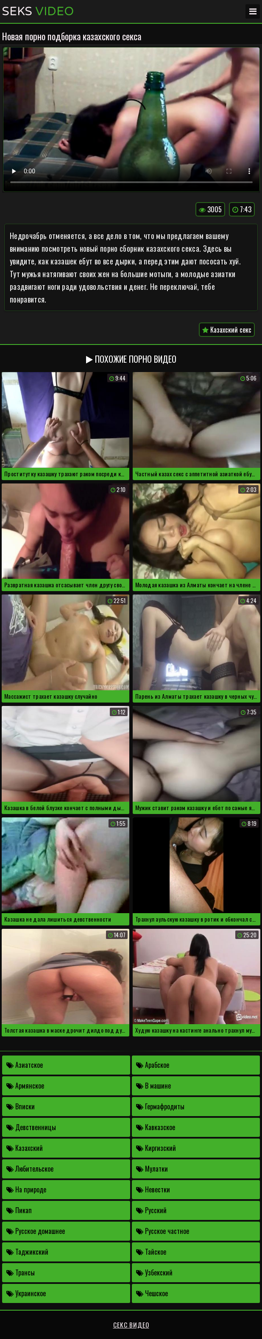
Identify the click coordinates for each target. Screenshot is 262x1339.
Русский (151, 1210)
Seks (38, 11)
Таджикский (27, 1252)
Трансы (20, 1272)
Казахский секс (226, 330)
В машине (153, 1086)
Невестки (153, 1189)
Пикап (19, 1210)
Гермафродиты (160, 1106)
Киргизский (156, 1148)
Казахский (24, 1148)
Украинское (26, 1293)
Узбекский (154, 1272)
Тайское (151, 1252)
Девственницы (31, 1127)
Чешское (152, 1293)
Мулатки (152, 1169)
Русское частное (162, 1231)
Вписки (20, 1106)
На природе (26, 1189)
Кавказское (155, 1127)
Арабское (152, 1065)
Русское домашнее (35, 1231)
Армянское (25, 1086)
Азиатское (24, 1065)
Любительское (29, 1169)
